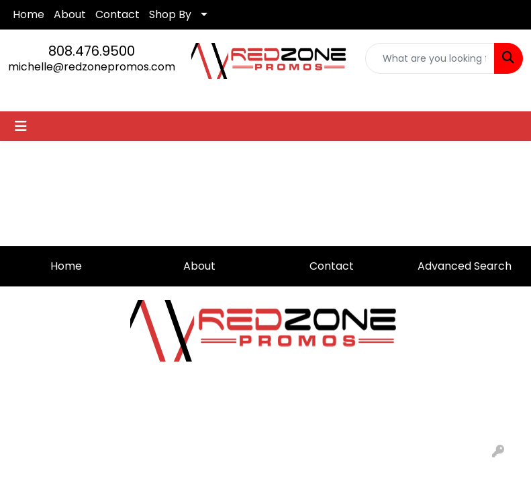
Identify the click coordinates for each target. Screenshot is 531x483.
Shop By (170, 14)
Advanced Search (465, 266)
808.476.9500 (91, 51)
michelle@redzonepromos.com (91, 66)
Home (28, 14)
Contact (117, 14)
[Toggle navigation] (21, 126)
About (70, 14)
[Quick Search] (430, 58)
